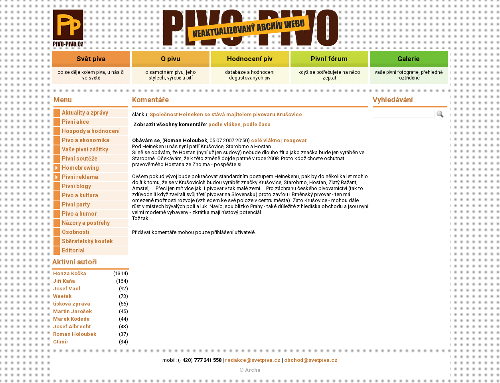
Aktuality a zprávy (85, 112)
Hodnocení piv (250, 59)
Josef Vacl (66, 289)
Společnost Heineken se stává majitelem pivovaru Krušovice (226, 114)
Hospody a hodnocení (91, 131)
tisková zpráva (71, 304)
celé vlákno (265, 140)
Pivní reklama (75, 177)
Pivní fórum (329, 59)
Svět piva (91, 59)
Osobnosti (75, 232)
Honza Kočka (69, 273)
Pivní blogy (76, 186)
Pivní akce (75, 122)
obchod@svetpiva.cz (311, 360)
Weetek (62, 296)
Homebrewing (76, 168)
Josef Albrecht (72, 326)
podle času (257, 124)
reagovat (295, 140)
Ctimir (61, 342)
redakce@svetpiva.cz (253, 360)
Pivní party (76, 204)
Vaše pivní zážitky (85, 149)
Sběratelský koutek (87, 241)
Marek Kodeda (71, 319)
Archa (253, 370)
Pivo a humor (79, 213)
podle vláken (224, 124)
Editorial (73, 250)
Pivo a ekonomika (85, 140)
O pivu (170, 59)
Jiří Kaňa (64, 281)
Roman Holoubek (74, 334)
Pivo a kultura (80, 195)
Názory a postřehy (86, 223)
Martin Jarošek (72, 311)
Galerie (408, 59)
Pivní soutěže (79, 158)
